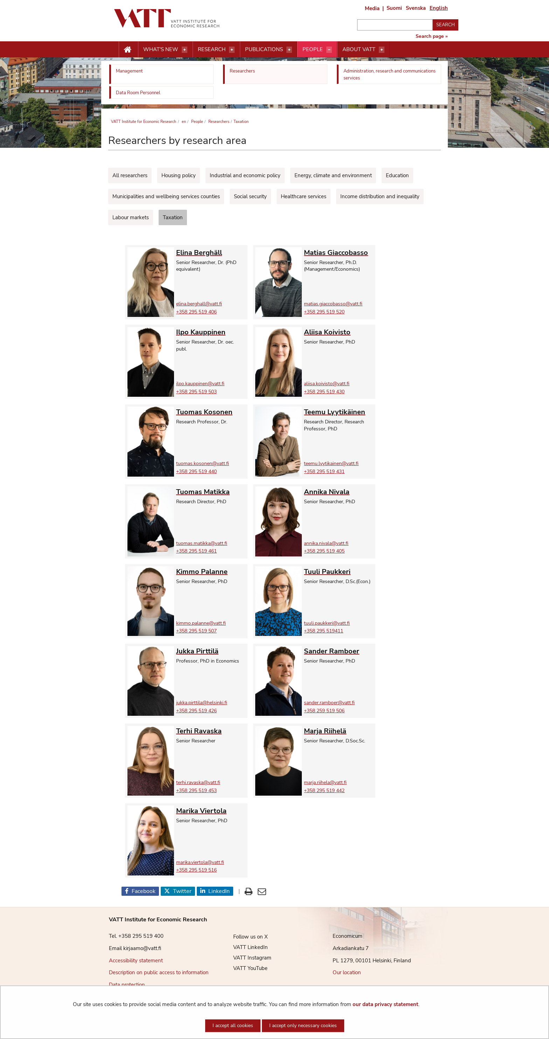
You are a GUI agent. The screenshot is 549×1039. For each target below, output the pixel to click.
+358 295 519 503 (196, 391)
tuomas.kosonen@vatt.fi (202, 463)
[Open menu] (184, 50)
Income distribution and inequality (379, 196)
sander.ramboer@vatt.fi (329, 702)
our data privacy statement (385, 1004)
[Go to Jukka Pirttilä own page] (211, 651)
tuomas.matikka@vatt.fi (201, 543)
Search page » (432, 36)
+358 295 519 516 (196, 870)
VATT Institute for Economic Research (143, 121)
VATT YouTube (245, 968)
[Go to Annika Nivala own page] (339, 492)
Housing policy (178, 175)
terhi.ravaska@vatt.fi (198, 782)
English (439, 8)
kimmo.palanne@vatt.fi (201, 623)
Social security (250, 196)
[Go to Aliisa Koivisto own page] (339, 332)
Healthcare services (303, 196)
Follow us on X (245, 936)
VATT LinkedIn (245, 947)
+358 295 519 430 (324, 391)
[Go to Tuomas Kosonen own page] (211, 412)
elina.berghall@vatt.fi (199, 303)
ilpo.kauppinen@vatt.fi (200, 383)
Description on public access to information (159, 972)
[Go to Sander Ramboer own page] (339, 651)
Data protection (127, 984)
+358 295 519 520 (324, 312)
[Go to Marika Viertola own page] (211, 811)
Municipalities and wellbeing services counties (166, 196)
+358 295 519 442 (324, 790)
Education (397, 175)
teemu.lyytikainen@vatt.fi (331, 463)
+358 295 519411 (323, 631)
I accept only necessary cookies (303, 1025)
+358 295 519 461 (196, 551)
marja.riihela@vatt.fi (325, 782)
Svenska (416, 8)
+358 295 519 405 (324, 551)
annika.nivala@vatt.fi (326, 543)
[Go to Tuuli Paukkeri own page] (339, 571)
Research (211, 49)
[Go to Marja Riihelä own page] (339, 731)
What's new (160, 49)
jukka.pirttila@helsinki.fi (201, 702)
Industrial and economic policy (245, 175)
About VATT (358, 49)
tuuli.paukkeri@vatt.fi (327, 623)
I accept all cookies (233, 1025)
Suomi (394, 8)
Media (372, 8)
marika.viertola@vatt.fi (200, 862)
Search (445, 25)
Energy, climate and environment (333, 175)
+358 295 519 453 (196, 790)
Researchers (218, 121)
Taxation (173, 217)
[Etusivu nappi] (128, 49)
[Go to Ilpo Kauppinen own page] (211, 332)
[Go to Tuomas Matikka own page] (211, 492)
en (183, 121)
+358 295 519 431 (324, 471)
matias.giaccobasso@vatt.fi (333, 303)
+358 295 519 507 (196, 631)
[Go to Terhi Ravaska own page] (211, 731)
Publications (264, 49)
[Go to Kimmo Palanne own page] (211, 571)
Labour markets (130, 217)
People (313, 49)
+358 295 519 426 (196, 710)
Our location (347, 972)
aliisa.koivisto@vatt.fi (326, 383)
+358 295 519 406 (196, 312)
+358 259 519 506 (324, 710)
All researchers (129, 175)
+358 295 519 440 (196, 471)
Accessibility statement (136, 960)
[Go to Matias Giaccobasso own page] (339, 252)
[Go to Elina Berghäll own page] (211, 252)
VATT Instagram (247, 957)
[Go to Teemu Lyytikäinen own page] (339, 412)
